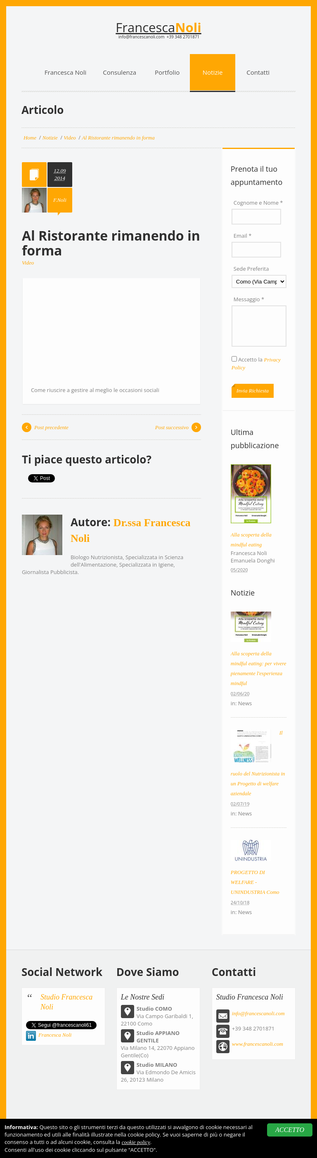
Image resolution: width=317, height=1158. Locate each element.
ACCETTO (289, 1129)
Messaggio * (249, 299)
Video (28, 263)
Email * (243, 235)
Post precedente (51, 427)
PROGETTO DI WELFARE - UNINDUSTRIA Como (255, 882)
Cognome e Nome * (258, 202)
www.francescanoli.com (257, 1044)
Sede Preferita (251, 268)
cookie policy (136, 1142)
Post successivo (172, 427)
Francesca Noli (55, 1035)
